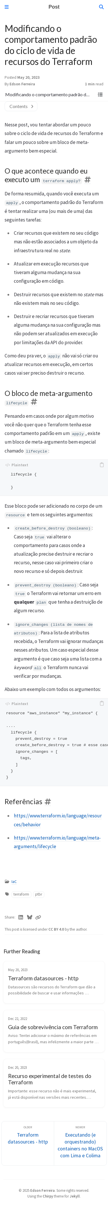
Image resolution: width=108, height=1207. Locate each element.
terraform (21, 894)
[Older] (27, 1143)
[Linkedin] (21, 917)
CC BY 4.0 (56, 929)
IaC (14, 881)
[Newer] (80, 1143)
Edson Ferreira (22, 84)
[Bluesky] (29, 917)
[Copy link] (38, 917)
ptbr (38, 894)
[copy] (101, 465)
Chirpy (48, 1196)
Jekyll (75, 1196)
